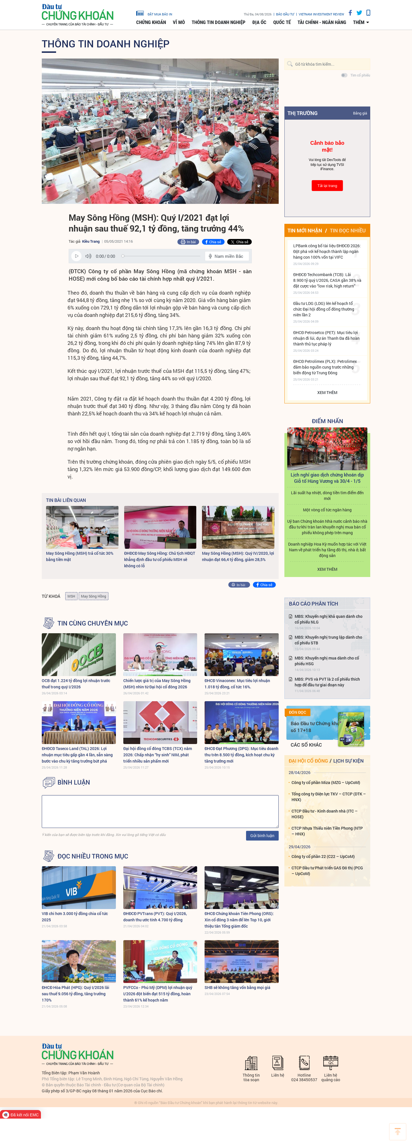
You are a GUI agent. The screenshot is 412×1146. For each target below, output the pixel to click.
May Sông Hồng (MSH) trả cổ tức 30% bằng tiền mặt (79, 556)
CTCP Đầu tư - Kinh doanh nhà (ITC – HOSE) (325, 813)
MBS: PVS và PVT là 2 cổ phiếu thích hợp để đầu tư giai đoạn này (327, 681)
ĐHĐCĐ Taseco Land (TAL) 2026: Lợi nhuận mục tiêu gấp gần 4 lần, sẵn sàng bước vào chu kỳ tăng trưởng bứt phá (77, 755)
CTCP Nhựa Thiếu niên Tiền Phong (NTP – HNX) (327, 831)
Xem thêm (327, 392)
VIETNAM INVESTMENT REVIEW (321, 14)
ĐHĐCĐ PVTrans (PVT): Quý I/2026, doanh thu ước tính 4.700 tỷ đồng (155, 916)
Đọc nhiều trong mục (93, 856)
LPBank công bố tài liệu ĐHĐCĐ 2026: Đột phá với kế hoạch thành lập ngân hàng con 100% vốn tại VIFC (327, 251)
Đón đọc (297, 712)
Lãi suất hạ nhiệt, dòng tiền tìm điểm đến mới (327, 495)
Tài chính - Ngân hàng (322, 22)
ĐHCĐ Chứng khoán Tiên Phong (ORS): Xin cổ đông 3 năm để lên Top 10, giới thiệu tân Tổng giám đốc (239, 920)
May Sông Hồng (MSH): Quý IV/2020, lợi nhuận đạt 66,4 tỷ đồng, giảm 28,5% (238, 556)
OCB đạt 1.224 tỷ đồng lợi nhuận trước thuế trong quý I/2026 (76, 683)
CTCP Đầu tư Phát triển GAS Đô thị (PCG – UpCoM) (327, 870)
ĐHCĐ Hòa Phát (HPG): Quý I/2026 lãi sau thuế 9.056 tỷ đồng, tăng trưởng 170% (75, 994)
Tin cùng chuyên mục (93, 623)
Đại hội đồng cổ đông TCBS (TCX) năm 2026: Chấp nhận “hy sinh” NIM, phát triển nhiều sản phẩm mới (157, 755)
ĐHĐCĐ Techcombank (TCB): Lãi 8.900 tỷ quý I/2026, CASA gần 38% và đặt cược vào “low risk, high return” (327, 280)
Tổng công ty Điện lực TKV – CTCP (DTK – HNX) (329, 796)
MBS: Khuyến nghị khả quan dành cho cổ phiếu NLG (329, 619)
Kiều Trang (91, 241)
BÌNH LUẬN (74, 782)
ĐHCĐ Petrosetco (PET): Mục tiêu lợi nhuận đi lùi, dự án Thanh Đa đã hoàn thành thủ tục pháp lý (326, 338)
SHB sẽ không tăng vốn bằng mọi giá (237, 987)
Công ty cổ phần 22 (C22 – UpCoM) (323, 856)
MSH (71, 596)
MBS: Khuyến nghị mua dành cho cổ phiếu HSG (327, 660)
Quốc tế (282, 22)
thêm (359, 22)
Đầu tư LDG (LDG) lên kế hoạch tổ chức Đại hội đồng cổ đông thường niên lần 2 (323, 309)
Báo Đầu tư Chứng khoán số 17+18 (318, 726)
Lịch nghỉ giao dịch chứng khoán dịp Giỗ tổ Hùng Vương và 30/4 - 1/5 (327, 478)
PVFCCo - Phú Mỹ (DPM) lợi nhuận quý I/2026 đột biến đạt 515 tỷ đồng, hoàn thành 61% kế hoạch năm (157, 994)
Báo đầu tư (285, 14)
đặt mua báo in (154, 13)
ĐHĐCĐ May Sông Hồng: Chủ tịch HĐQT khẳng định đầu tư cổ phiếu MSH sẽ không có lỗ (159, 559)
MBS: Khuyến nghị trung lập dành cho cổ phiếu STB (328, 640)
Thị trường (303, 113)
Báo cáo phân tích (313, 603)
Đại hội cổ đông (308, 760)
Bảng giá (360, 113)
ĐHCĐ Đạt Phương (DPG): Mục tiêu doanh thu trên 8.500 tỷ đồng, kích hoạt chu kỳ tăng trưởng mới (241, 755)
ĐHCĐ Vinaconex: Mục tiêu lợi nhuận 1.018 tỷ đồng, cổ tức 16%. (237, 683)
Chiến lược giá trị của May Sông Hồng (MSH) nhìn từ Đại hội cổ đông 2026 (157, 683)
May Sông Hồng (93, 596)
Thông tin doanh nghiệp (218, 22)
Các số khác (306, 744)
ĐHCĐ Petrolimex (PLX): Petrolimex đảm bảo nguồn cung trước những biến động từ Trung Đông (325, 367)
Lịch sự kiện (348, 760)
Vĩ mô (179, 22)
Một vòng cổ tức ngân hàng (327, 509)
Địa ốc (259, 22)
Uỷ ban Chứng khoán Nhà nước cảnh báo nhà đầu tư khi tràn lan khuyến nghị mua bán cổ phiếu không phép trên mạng (327, 526)
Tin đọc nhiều (348, 230)
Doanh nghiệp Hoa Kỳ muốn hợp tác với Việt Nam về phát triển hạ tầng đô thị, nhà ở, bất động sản (327, 549)
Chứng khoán (151, 22)
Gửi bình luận (262, 835)
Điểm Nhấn (327, 421)
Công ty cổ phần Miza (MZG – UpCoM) (326, 782)
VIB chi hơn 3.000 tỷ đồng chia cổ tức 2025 (75, 916)
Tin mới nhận (305, 230)
